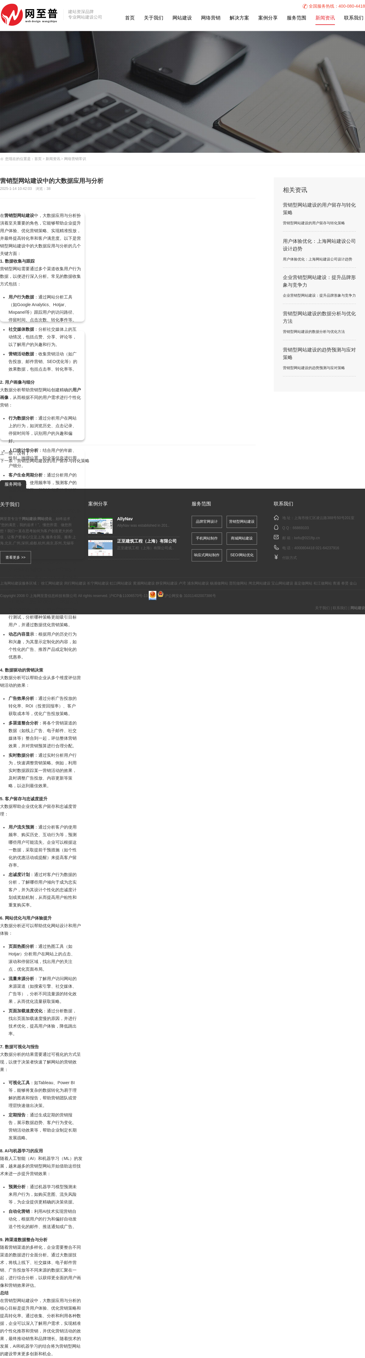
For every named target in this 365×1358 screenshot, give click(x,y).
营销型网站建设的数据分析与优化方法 (314, 332)
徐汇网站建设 (52, 583)
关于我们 (153, 18)
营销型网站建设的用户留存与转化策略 (53, 461)
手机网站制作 (207, 538)
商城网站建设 (242, 538)
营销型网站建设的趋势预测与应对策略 (314, 368)
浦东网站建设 (198, 583)
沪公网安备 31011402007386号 (187, 596)
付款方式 (289, 558)
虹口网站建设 (121, 583)
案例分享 (268, 18)
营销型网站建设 (242, 522)
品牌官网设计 (207, 522)
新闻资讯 (325, 18)
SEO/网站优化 (242, 555)
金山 (353, 583)
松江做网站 (323, 583)
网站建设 (182, 18)
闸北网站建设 (259, 583)
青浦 (336, 583)
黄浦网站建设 (144, 583)
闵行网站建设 (75, 583)
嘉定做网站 (303, 583)
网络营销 (211, 18)
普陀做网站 (238, 583)
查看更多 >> (15, 557)
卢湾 (182, 583)
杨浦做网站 (219, 583)
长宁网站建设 (98, 583)
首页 (130, 18)
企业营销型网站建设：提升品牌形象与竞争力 (319, 296)
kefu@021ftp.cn (307, 538)
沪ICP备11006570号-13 (128, 596)
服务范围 (296, 18)
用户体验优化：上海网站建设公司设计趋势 (317, 259)
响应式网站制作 (207, 555)
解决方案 (239, 18)
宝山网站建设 (282, 583)
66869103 (301, 528)
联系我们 (353, 18)
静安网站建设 (167, 583)
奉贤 (345, 583)
